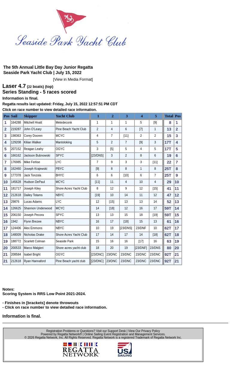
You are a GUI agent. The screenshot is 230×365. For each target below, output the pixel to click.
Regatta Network (46, 337)
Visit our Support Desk (111, 331)
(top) (49, 87)
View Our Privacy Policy (144, 331)
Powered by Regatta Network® (61, 334)
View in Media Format (73, 79)
